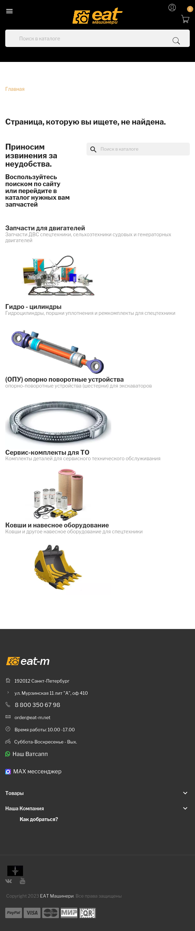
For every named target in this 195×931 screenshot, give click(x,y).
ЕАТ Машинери (57, 896)
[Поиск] (138, 149)
